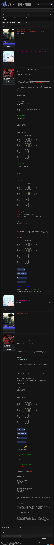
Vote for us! (44, 538)
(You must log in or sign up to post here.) (44, 527)
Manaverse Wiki (20, 10)
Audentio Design (18, 543)
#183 (50, 291)
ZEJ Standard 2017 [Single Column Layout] (10, 535)
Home (38, 535)
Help (41, 535)
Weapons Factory (23, 92)
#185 (50, 318)
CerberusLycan (6, 78)
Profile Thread (36, 69)
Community (11, 10)
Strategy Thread (30, 69)
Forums (4, 10)
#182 (50, 55)
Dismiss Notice (52, 537)
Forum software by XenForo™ (11, 542)
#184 (50, 302)
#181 (50, 33)
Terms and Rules (46, 535)
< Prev (9, 26)
